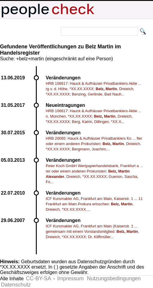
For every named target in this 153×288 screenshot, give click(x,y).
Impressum (70, 278)
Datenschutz (16, 285)
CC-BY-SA (38, 278)
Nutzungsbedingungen (114, 278)
